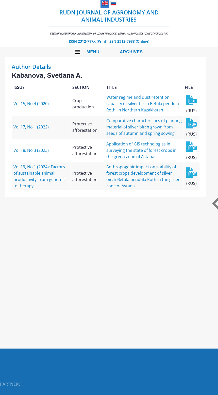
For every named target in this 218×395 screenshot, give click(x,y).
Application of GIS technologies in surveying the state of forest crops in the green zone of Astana (141, 150)
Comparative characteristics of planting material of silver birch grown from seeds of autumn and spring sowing (144, 127)
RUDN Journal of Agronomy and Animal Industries (109, 21)
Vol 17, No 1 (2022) (31, 127)
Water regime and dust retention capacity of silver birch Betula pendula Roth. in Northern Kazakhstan (142, 103)
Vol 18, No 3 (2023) (31, 150)
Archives (131, 52)
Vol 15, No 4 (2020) (31, 103)
